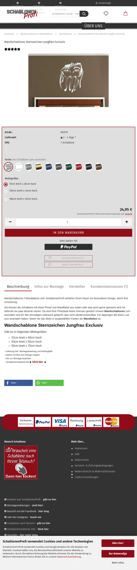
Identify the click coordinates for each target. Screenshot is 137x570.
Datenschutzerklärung (69, 556)
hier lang (44, 511)
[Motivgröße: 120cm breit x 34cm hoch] (68, 191)
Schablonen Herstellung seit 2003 (18, 4)
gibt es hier (43, 523)
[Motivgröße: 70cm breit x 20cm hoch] (68, 184)
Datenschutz (82, 459)
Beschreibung (18, 286)
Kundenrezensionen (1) (109, 286)
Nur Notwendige (118, 553)
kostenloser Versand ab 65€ (60, 4)
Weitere (71, 25)
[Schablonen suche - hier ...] (84, 14)
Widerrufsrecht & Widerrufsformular (95, 471)
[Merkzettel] (106, 13)
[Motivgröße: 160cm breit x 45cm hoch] (68, 199)
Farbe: (25, 159)
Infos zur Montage (49, 286)
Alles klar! (117, 543)
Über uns (93, 25)
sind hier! (37, 505)
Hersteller (77, 286)
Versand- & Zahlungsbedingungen (94, 465)
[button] (125, 13)
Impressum (81, 448)
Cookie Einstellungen (86, 477)
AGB (77, 454)
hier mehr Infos (29, 535)
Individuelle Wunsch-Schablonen (39, 4)
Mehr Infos (118, 562)
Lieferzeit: (10, 137)
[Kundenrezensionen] (12, 51)
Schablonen (47, 25)
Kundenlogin (103, 3)
